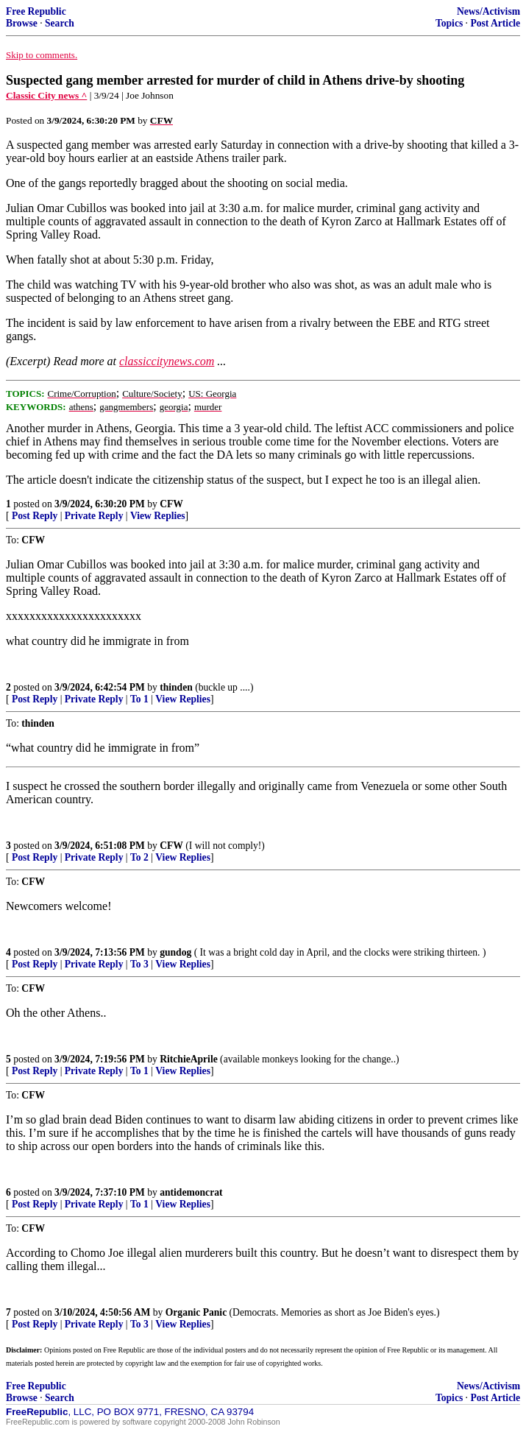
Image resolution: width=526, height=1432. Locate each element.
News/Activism (488, 11)
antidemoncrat (191, 1192)
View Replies (157, 515)
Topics (449, 23)
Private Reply (94, 515)
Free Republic (36, 11)
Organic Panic (196, 1312)
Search (59, 23)
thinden (176, 687)
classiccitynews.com (166, 361)
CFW (171, 503)
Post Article (495, 23)
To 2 (139, 857)
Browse (22, 23)
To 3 (139, 964)
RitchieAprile (189, 1059)
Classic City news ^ (46, 95)
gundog (175, 952)
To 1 (139, 699)
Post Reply (34, 515)
